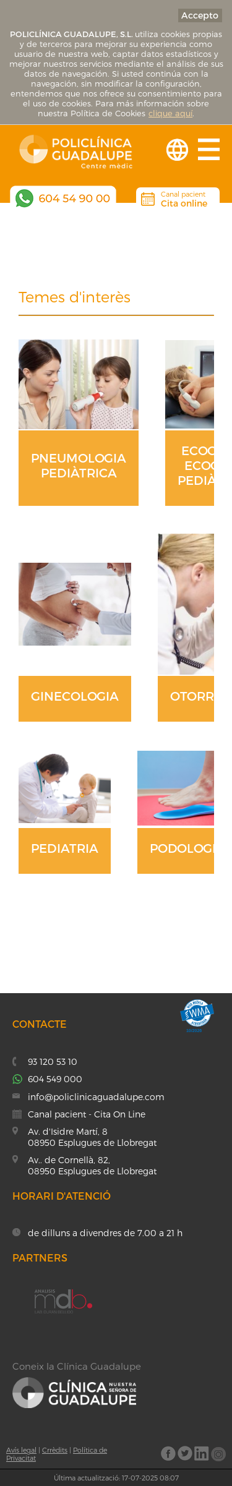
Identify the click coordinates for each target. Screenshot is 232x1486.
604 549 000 (55, 1079)
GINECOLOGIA (75, 695)
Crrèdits (54, 1450)
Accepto (199, 15)
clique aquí (170, 113)
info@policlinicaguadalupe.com (96, 1096)
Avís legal (21, 1450)
